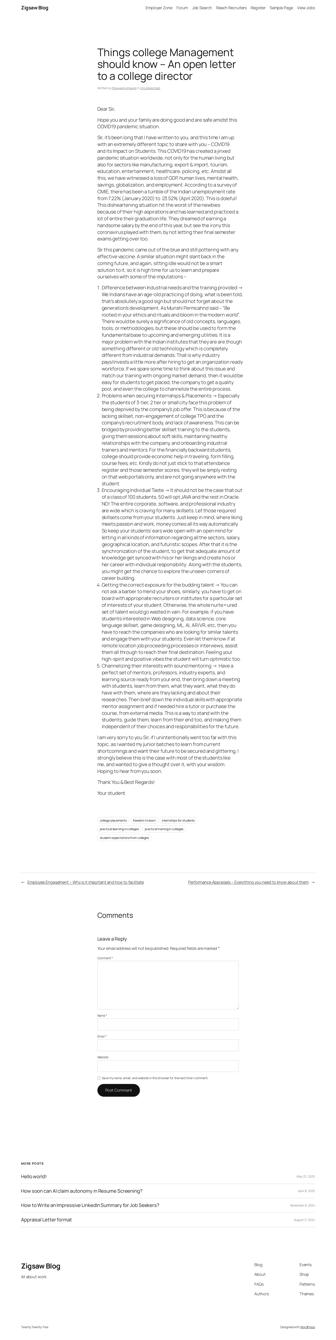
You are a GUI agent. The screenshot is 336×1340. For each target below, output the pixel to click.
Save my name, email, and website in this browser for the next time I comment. (155, 1078)
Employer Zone (159, 7)
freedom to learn (144, 820)
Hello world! (34, 1176)
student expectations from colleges (124, 838)
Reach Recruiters (231, 7)
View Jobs (306, 7)
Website (102, 1057)
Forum (182, 7)
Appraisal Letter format (46, 1220)
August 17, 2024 (304, 1220)
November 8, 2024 (302, 1205)
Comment (105, 958)
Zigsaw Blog (34, 7)
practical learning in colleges (119, 829)
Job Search (202, 7)
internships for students (178, 820)
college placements (113, 820)
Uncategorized (150, 88)
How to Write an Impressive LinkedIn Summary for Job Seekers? (90, 1205)
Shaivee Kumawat (124, 88)
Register (258, 7)
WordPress (307, 1327)
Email (102, 1036)
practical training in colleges (164, 829)
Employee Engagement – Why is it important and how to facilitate (85, 882)
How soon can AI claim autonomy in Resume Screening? (82, 1191)
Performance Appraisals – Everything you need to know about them (248, 882)
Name (102, 1015)
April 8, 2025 (306, 1191)
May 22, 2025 (306, 1176)
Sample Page (281, 7)
